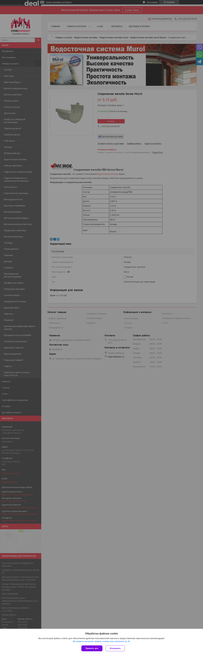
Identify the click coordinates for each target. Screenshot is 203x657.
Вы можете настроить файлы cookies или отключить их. (100, 641)
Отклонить (115, 648)
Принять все (91, 648)
